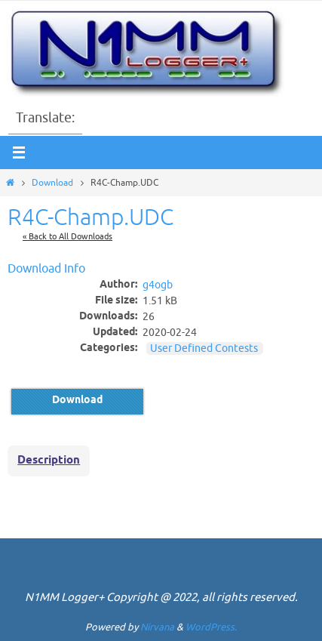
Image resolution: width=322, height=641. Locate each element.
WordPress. (211, 627)
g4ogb (158, 285)
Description (48, 460)
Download (52, 183)
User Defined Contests (204, 348)
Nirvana (157, 627)
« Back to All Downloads (67, 236)
